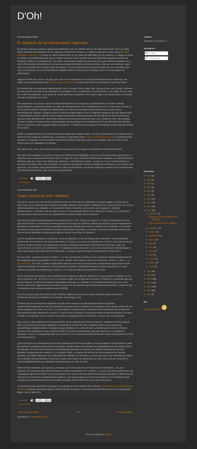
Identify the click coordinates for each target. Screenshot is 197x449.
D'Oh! (29, 15)
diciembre (153, 214)
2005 (149, 290)
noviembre (154, 228)
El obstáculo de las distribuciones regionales (52, 43)
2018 (149, 183)
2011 (149, 210)
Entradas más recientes (28, 412)
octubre (152, 232)
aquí (165, 41)
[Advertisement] (157, 115)
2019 (149, 180)
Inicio (78, 412)
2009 (149, 275)
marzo (152, 259)
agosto (152, 239)
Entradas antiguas (125, 412)
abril (151, 255)
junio (151, 247)
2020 (149, 176)
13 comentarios (25, 182)
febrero (152, 262)
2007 (149, 283)
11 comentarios (25, 404)
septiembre (154, 236)
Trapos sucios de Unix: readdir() (42, 196)
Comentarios (152, 58)
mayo (151, 251)
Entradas (150, 53)
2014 (149, 199)
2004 (149, 294)
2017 (149, 187)
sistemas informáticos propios (100, 137)
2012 (149, 206)
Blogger (107, 434)
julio (151, 243)
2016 (149, 191)
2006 (149, 287)
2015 (149, 195)
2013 (149, 203)
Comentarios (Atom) (38, 417)
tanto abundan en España (61, 82)
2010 (149, 271)
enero (152, 266)
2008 (149, 279)
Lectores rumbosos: (155, 309)
